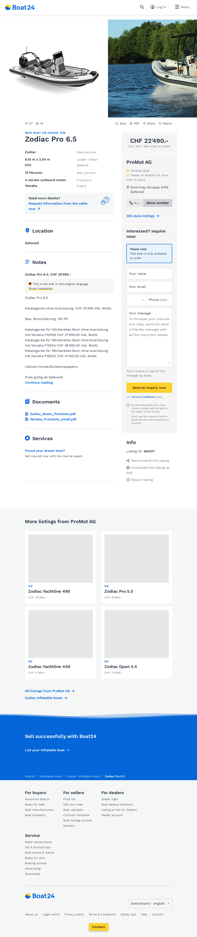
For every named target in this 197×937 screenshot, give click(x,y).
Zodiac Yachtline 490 (49, 591)
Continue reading (39, 382)
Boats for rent (35, 857)
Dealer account (112, 815)
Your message (140, 313)
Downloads (32, 873)
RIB (62, 132)
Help (144, 914)
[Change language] (150, 903)
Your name (137, 274)
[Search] (142, 7)
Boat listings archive (77, 820)
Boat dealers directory (117, 804)
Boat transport (35, 815)
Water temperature (38, 842)
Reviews (68, 825)
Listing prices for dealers (119, 809)
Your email (137, 287)
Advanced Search (37, 799)
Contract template (76, 815)
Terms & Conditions (143, 396)
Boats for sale (34, 804)
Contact (98, 927)
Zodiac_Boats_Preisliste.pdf (50, 414)
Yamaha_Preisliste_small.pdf (51, 419)
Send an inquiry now (149, 388)
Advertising (33, 868)
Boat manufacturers (39, 809)
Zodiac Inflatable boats (44, 698)
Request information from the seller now (58, 206)
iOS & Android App (38, 847)
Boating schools (36, 863)
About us (31, 914)
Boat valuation (73, 809)
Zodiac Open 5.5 (120, 666)
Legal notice (51, 914)
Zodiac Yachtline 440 (49, 666)
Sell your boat (73, 804)
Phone (159, 300)
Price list (69, 799)
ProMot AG (139, 162)
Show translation (41, 288)
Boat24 (30, 776)
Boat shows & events (39, 852)
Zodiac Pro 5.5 (118, 591)
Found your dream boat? (45, 451)
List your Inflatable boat (45, 750)
